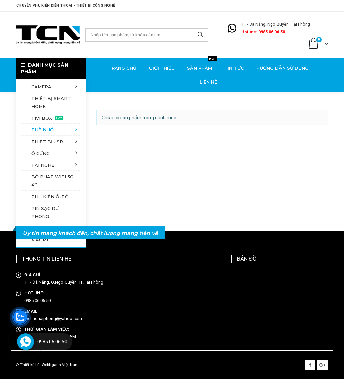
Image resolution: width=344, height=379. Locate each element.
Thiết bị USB (47, 141)
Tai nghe (42, 165)
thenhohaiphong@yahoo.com (53, 318)
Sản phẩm (202, 66)
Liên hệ (208, 82)
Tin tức (234, 68)
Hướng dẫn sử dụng (282, 68)
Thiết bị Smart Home (51, 102)
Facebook (310, 365)
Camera (41, 86)
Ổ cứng (40, 153)
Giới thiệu (162, 68)
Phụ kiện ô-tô (50, 196)
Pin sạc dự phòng (45, 212)
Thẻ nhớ (42, 129)
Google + (322, 365)
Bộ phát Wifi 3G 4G (52, 180)
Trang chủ (122, 68)
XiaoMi (39, 239)
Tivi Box (47, 118)
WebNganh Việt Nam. (61, 364)
